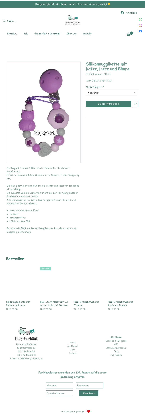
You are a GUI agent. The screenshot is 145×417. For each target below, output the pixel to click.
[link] (130, 34)
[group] (72, 290)
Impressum (116, 354)
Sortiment (72, 346)
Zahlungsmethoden (116, 347)
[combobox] (112, 93)
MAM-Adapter (95, 87)
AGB (116, 344)
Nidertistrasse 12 (26, 347)
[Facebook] (140, 31)
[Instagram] (140, 25)
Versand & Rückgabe (116, 340)
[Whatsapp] (140, 19)
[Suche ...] (12, 21)
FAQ (116, 351)
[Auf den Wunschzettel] (135, 104)
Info (72, 349)
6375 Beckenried (26, 351)
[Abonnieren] (88, 393)
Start (72, 342)
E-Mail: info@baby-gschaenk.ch (26, 358)
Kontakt (73, 353)
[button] (12, 33)
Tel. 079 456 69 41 (26, 354)
